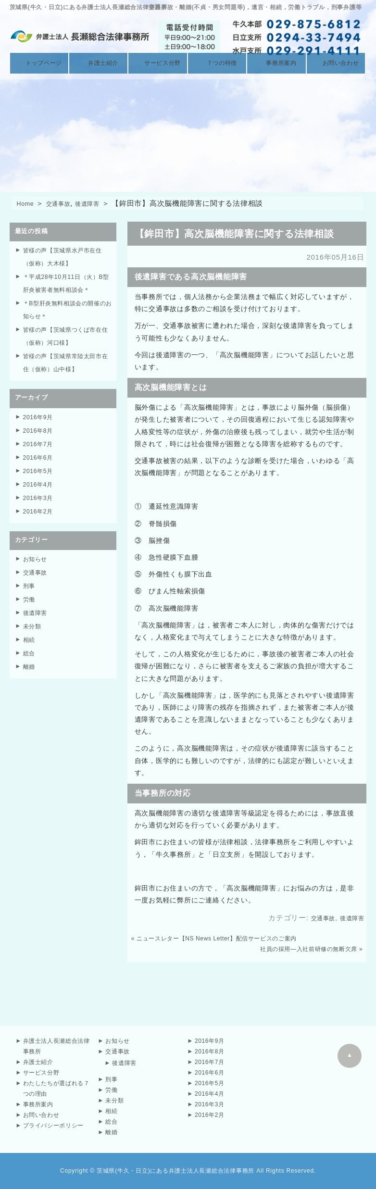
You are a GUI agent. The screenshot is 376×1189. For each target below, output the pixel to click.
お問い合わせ (336, 63)
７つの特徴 (217, 63)
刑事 (30, 578)
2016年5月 (39, 466)
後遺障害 (100, 203)
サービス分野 (158, 63)
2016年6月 (39, 453)
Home (27, 203)
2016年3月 (39, 492)
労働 (30, 591)
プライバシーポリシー (54, 1125)
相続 (30, 630)
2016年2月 (39, 505)
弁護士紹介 (98, 63)
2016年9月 (39, 414)
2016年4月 (39, 479)
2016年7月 (39, 440)
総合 (30, 643)
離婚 (30, 656)
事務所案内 (277, 63)
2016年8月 (39, 427)
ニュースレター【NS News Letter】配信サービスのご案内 (218, 938)
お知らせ (36, 552)
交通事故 (65, 203)
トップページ (39, 63)
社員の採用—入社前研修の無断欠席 (308, 949)
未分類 (33, 617)
